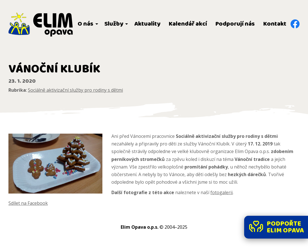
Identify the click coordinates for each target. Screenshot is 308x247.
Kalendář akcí (188, 24)
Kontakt (274, 24)
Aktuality (147, 24)
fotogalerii (221, 192)
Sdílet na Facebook (28, 203)
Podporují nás (235, 24)
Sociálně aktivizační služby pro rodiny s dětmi (75, 90)
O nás (85, 24)
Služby (113, 24)
